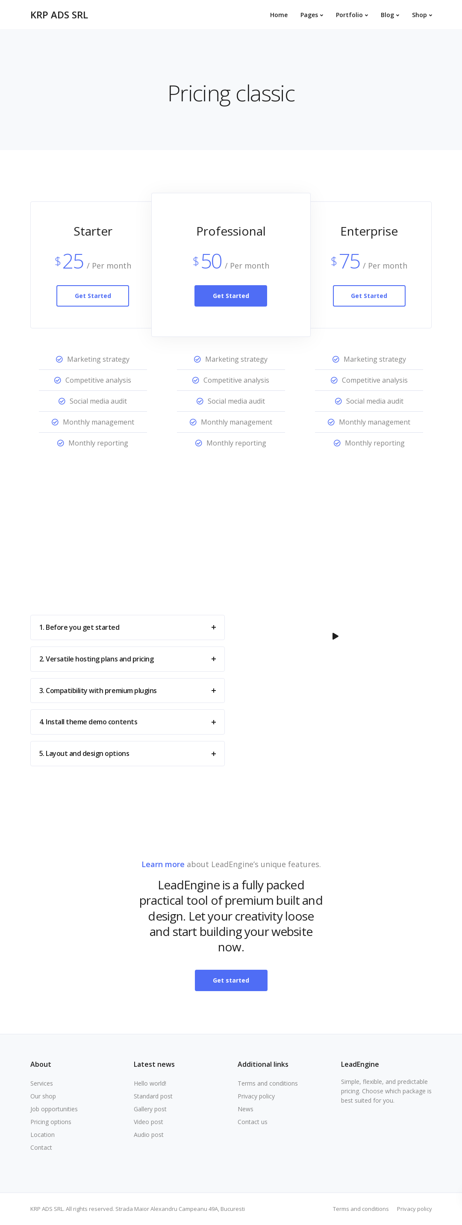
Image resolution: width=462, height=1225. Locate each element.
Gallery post (150, 1109)
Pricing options (50, 1122)
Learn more (163, 864)
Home (279, 15)
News (245, 1109)
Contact (41, 1147)
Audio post (149, 1135)
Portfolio (349, 15)
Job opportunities (54, 1109)
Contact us (253, 1122)
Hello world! (150, 1083)
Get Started (93, 296)
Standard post (153, 1096)
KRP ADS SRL (59, 14)
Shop (419, 15)
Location (42, 1135)
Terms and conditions (268, 1083)
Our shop (43, 1096)
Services (41, 1083)
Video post (148, 1122)
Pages (309, 15)
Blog (387, 15)
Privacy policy (256, 1096)
